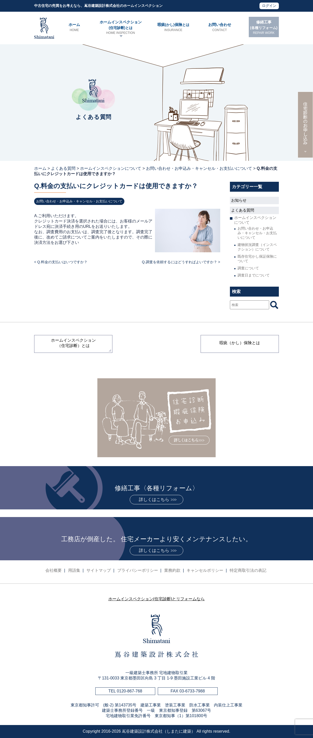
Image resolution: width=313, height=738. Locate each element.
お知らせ (238, 200)
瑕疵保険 (173, 27)
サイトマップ (98, 570)
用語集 (74, 570)
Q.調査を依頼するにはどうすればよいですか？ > (181, 262)
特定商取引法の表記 (248, 570)
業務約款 (172, 570)
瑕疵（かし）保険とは (239, 343)
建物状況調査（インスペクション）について (257, 247)
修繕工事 (264, 27)
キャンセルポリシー (205, 570)
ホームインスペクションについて (110, 168)
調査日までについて (254, 275)
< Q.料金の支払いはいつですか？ (60, 262)
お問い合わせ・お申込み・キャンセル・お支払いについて (199, 168)
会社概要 (53, 570)
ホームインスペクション (120, 27)
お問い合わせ (219, 27)
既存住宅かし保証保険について (257, 258)
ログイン (269, 6)
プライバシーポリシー (137, 570)
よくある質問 (63, 168)
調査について (248, 268)
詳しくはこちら (154, 499)
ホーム (74, 27)
